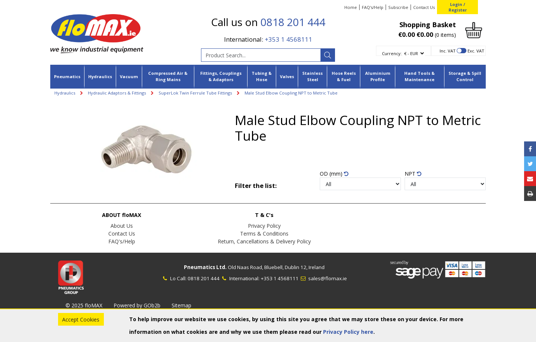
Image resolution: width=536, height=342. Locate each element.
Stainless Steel (312, 76)
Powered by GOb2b (137, 305)
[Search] (327, 55)
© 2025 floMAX (84, 305)
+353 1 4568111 (288, 39)
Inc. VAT (448, 51)
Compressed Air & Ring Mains (168, 76)
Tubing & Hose (262, 76)
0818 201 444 (293, 22)
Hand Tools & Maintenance (419, 76)
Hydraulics (100, 76)
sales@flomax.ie (323, 278)
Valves (287, 76)
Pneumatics (67, 76)
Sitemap (181, 305)
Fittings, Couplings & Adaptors (221, 76)
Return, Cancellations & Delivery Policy (264, 241)
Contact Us (424, 7)
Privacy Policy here (348, 331)
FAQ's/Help (372, 7)
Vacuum (129, 76)
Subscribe (398, 7)
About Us (122, 225)
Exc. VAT (476, 51)
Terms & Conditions (264, 233)
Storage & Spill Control (465, 76)
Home (350, 7)
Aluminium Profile (377, 76)
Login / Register (458, 7)
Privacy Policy (264, 225)
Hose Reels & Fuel (344, 76)
